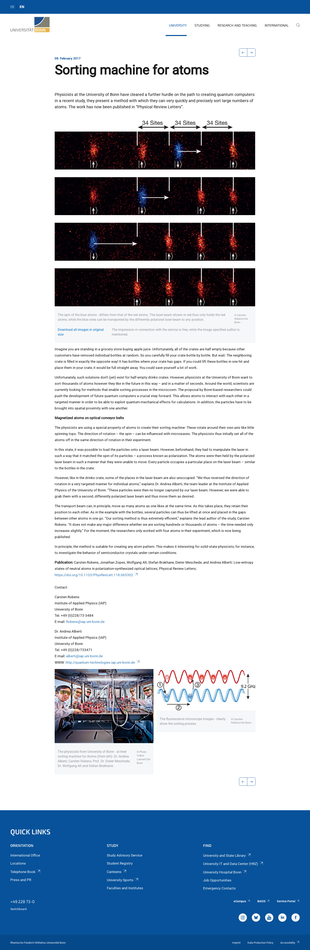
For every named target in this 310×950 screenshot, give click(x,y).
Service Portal (288, 901)
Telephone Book (25, 872)
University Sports (123, 880)
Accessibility (290, 942)
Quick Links (30, 831)
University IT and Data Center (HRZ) (233, 864)
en (22, 7)
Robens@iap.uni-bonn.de (85, 622)
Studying (202, 25)
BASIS (263, 901)
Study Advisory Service (124, 855)
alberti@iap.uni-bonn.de (84, 656)
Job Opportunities (217, 880)
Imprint (236, 942)
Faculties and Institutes (125, 888)
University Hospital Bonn (225, 872)
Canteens (117, 872)
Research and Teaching (237, 25)
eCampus (242, 901)
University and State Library (227, 855)
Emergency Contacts (219, 888)
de (12, 7)
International (277, 25)
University (178, 25)
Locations (18, 863)
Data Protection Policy (260, 942)
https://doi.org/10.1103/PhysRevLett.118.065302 (97, 575)
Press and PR (20, 880)
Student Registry (120, 863)
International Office (25, 855)
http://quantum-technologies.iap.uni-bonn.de (103, 662)
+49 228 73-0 (22, 901)
